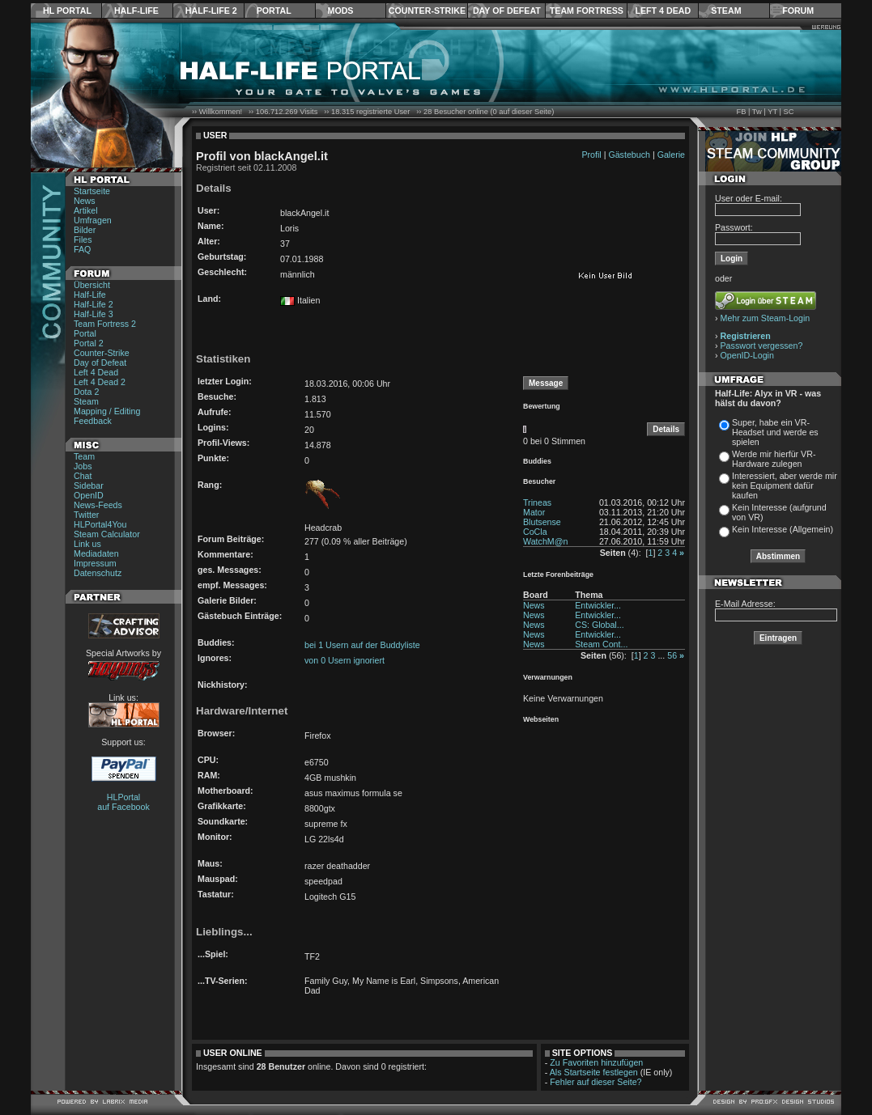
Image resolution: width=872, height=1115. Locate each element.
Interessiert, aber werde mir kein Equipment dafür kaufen (784, 485)
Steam (726, 10)
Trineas (537, 502)
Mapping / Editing (107, 411)
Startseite (92, 191)
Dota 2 (86, 391)
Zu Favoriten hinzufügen (596, 1062)
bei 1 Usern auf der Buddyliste (362, 645)
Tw (757, 112)
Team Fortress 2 (105, 324)
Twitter (86, 514)
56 (672, 655)
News (85, 201)
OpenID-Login (747, 355)
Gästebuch (629, 154)
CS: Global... (599, 625)
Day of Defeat (507, 10)
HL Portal (67, 10)
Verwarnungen (547, 677)
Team (84, 456)
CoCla (535, 531)
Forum (798, 10)
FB (741, 112)
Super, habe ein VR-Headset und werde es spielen (775, 432)
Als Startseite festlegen (594, 1072)
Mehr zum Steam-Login (765, 318)
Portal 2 (89, 343)
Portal (274, 10)
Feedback (93, 421)
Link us (87, 544)
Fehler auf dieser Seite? (595, 1082)
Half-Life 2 (211, 10)
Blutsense (542, 522)
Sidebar (89, 485)
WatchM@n (545, 541)
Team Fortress (586, 10)
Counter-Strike (427, 10)
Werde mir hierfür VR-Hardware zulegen (773, 458)
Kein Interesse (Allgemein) (782, 529)
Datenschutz (97, 573)
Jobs (83, 466)
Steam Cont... (601, 644)
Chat (83, 476)
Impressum (95, 563)
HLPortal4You (100, 524)
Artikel (86, 210)
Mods (341, 10)
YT (772, 112)
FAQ (82, 249)
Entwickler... (598, 605)
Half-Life (136, 10)
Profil (591, 154)
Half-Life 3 (93, 314)
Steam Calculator (107, 534)
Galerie (671, 154)
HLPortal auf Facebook (123, 802)
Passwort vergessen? (762, 345)
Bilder (85, 230)
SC (789, 112)
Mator (534, 512)
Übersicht (92, 285)
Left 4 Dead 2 (99, 382)
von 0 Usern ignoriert (344, 660)
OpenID (89, 495)
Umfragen (93, 220)
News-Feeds (98, 505)
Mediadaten (96, 553)
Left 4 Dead (663, 10)
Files (83, 239)
